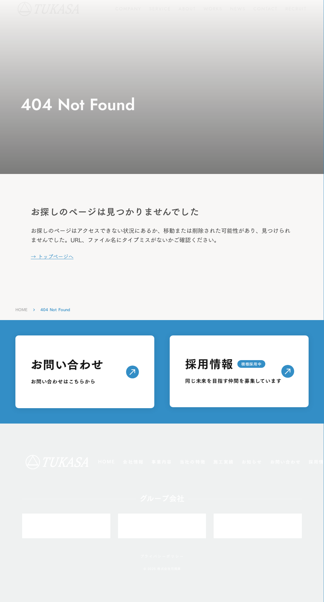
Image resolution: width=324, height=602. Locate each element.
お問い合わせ (285, 462)
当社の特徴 (193, 462)
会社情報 (133, 462)
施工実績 (223, 462)
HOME (21, 309)
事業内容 (161, 462)
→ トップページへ (52, 256)
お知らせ (252, 462)
